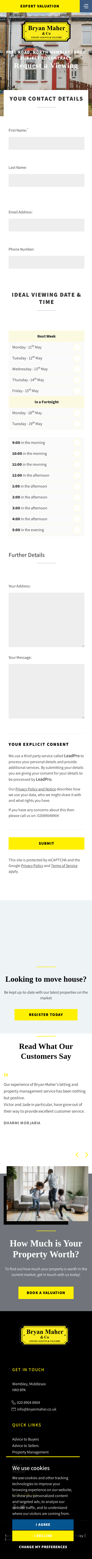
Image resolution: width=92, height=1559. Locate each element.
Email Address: (21, 211)
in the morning (28, 442)
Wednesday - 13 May (30, 368)
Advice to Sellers (25, 1445)
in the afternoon (30, 475)
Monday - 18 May (27, 412)
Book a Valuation (46, 1292)
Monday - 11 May (26, 346)
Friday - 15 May (25, 390)
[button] (77, 1154)
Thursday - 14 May (28, 379)
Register (19, 1471)
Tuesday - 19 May (27, 423)
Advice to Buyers (25, 1439)
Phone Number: (21, 249)
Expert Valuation (39, 6)
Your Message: (20, 657)
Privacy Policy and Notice (35, 788)
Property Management (30, 1451)
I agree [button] (43, 1540)
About (17, 1464)
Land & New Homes (28, 1458)
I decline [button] (43, 1551)
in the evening (28, 529)
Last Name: (18, 167)
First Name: (18, 130)
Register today (46, 1014)
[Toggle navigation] (85, 6)
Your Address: (20, 585)
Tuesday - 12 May (27, 357)
